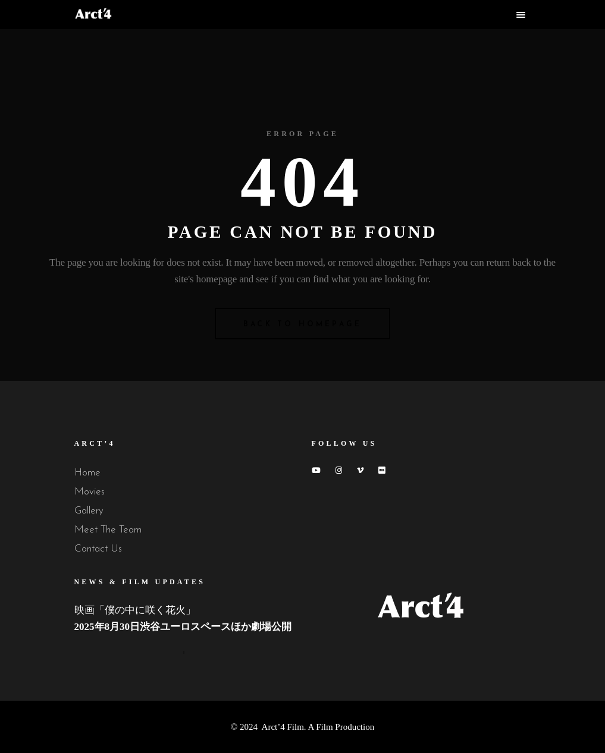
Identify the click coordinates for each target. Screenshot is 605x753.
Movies (89, 492)
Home (87, 473)
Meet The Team (108, 530)
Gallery (89, 511)
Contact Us (98, 549)
